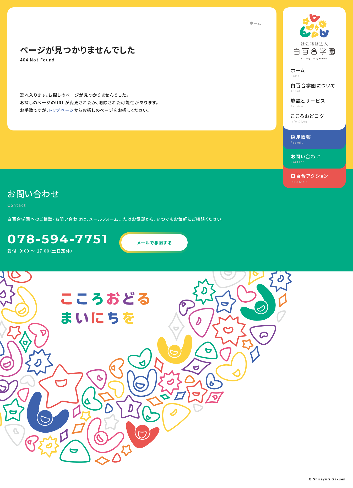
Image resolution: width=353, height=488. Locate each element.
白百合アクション (314, 177)
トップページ (61, 110)
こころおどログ (314, 117)
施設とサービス (314, 102)
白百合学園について (314, 87)
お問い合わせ (314, 158)
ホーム (255, 23)
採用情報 (314, 138)
